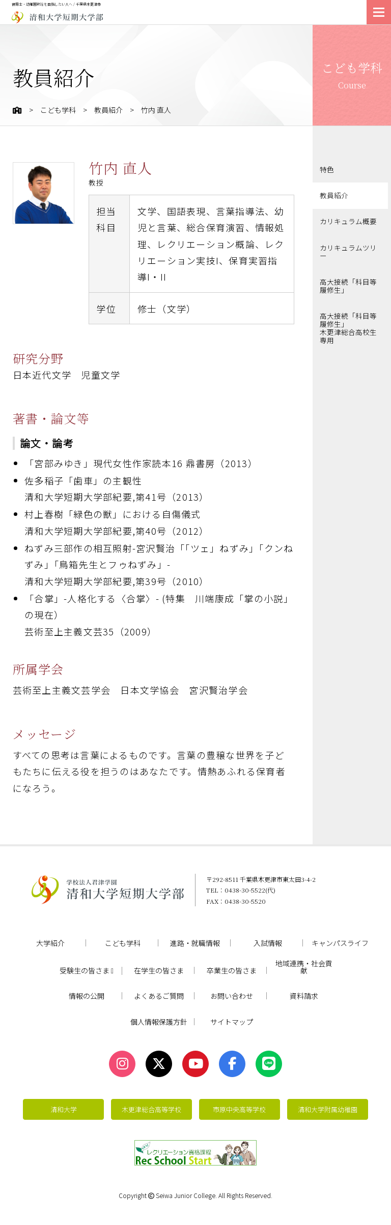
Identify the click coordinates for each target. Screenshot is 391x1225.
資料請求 (304, 995)
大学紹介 (50, 942)
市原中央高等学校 (239, 1109)
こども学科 (58, 110)
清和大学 (63, 1109)
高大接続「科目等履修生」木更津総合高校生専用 (348, 322)
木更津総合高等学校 (151, 1109)
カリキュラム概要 (348, 221)
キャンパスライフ (340, 942)
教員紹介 (108, 110)
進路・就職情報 (195, 942)
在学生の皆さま (159, 970)
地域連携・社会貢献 (303, 967)
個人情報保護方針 (158, 1021)
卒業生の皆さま (232, 970)
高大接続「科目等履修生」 (348, 282)
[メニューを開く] (379, 12)
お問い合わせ (231, 995)
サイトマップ (231, 1021)
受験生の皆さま (87, 971)
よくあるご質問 (159, 995)
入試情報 (268, 942)
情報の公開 (86, 995)
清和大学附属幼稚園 (327, 1109)
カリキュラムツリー (348, 249)
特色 (327, 169)
